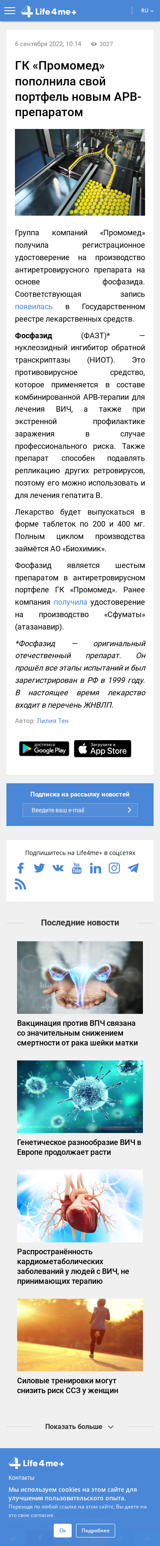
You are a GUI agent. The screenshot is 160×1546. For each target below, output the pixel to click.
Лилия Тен (53, 721)
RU (147, 10)
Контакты (21, 1477)
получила (70, 601)
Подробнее (95, 1530)
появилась (34, 306)
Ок (62, 1530)
